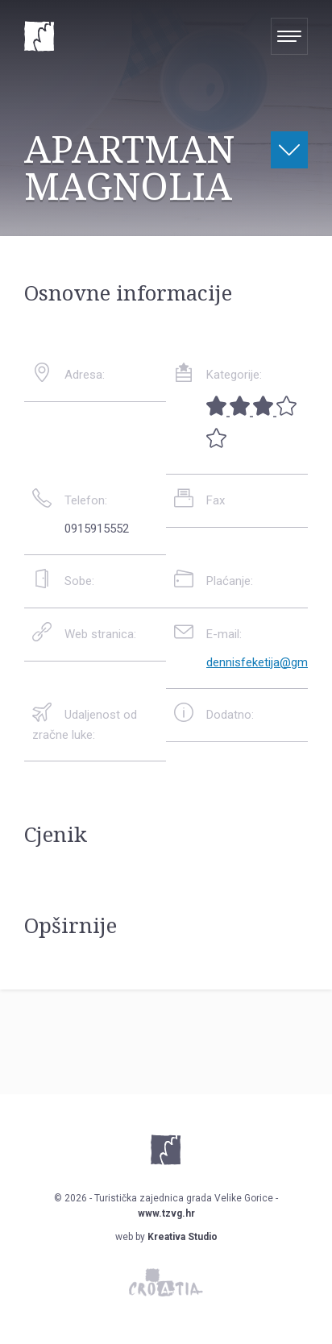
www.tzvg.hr (166, 1213)
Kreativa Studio (182, 1236)
